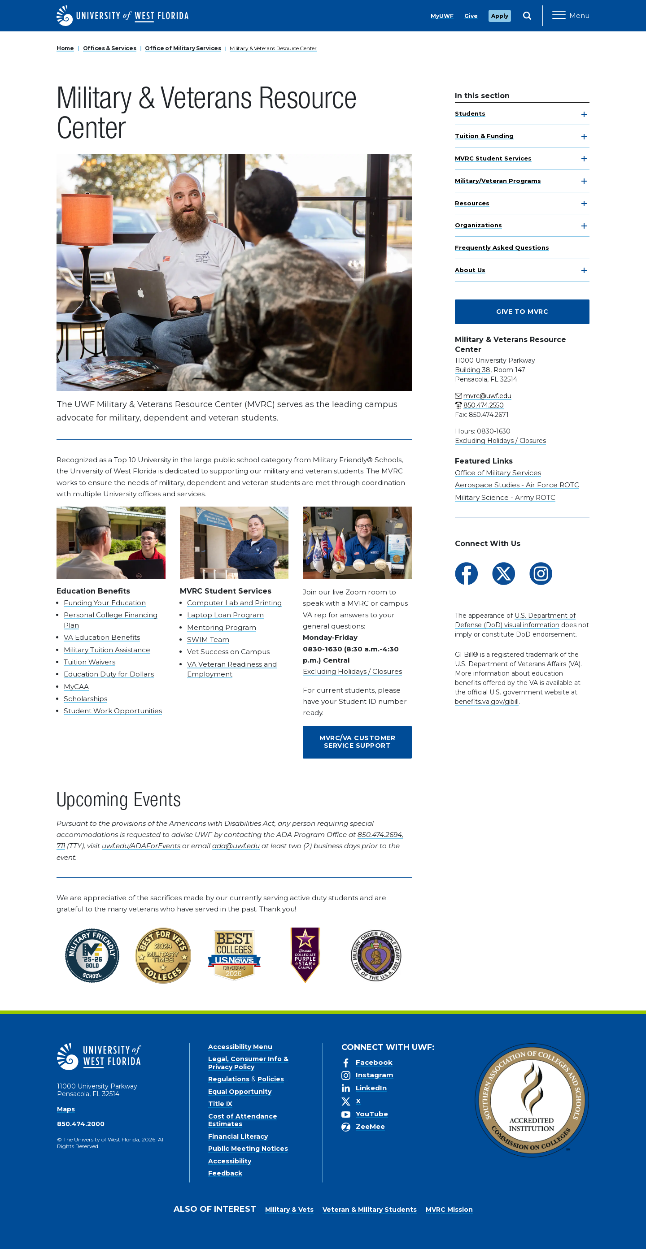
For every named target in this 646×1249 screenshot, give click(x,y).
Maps (66, 1109)
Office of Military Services (183, 48)
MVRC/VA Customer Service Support (357, 742)
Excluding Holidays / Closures (352, 671)
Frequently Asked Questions (502, 247)
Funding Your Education (105, 602)
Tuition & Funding (484, 135)
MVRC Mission (449, 1210)
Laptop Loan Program (225, 615)
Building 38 (472, 370)
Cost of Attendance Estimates (242, 1120)
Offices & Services (109, 48)
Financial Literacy (238, 1136)
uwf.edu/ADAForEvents (141, 845)
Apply (499, 16)
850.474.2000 (81, 1124)
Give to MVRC (522, 312)
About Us (470, 269)
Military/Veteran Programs (498, 180)
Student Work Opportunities (113, 711)
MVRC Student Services (493, 158)
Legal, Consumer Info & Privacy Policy (248, 1063)
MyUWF (442, 16)
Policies (271, 1079)
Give (471, 16)
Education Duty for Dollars (109, 674)
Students (470, 113)
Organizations (478, 225)
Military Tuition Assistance (107, 650)
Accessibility (229, 1161)
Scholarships (85, 698)
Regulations (228, 1079)
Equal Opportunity (239, 1092)
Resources (472, 203)
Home (65, 48)
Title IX (220, 1104)
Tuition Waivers (89, 662)
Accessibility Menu (240, 1047)
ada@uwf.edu (236, 845)
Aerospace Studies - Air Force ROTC (517, 485)
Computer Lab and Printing (234, 602)
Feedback (225, 1173)
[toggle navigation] (584, 114)
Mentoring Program (221, 627)
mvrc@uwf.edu (487, 396)
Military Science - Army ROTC (505, 497)
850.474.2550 (483, 405)
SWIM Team (208, 639)
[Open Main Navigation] (570, 15)
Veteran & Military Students (370, 1210)
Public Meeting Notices (248, 1149)
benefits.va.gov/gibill (487, 702)
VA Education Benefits (102, 637)
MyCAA (76, 686)
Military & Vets (289, 1210)
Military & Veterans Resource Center (273, 48)
